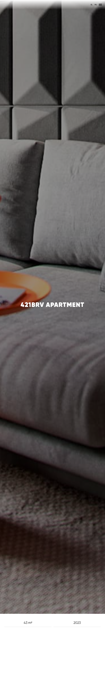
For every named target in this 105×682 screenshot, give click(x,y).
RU (96, 4)
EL (92, 4)
